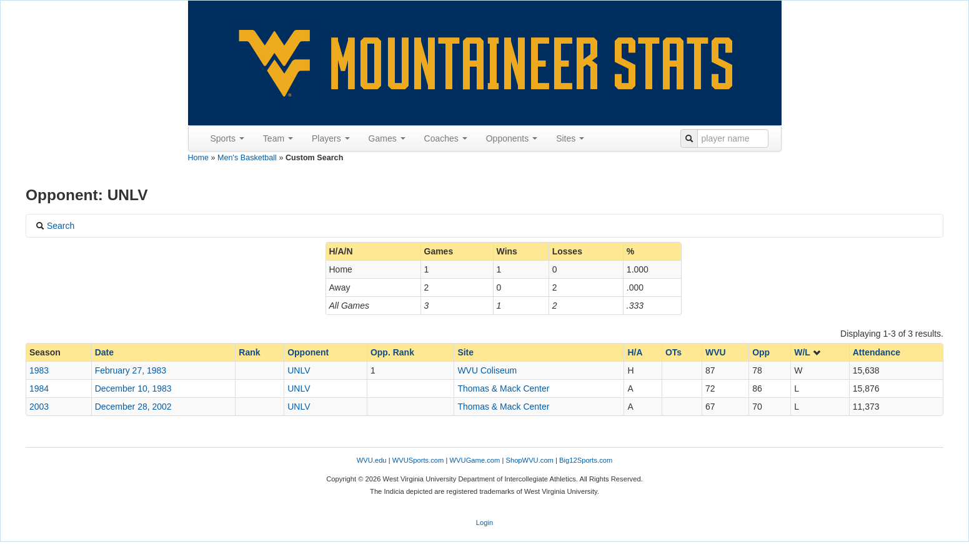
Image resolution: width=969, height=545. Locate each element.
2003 (39, 407)
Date (104, 352)
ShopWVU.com (529, 460)
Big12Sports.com (585, 460)
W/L (807, 352)
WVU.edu (372, 460)
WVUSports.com (418, 460)
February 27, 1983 (130, 370)
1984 (39, 388)
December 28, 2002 (133, 407)
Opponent (308, 352)
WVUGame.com (475, 460)
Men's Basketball (247, 157)
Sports (227, 138)
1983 (39, 370)
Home (198, 157)
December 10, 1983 (133, 388)
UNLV (298, 370)
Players (331, 138)
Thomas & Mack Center (503, 388)
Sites (570, 138)
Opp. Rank (392, 352)
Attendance (876, 352)
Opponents (511, 138)
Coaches (445, 138)
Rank (249, 352)
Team (278, 138)
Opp (761, 352)
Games (387, 138)
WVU (715, 352)
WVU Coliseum (487, 370)
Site (465, 352)
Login (484, 522)
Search (55, 226)
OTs (673, 352)
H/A (634, 352)
